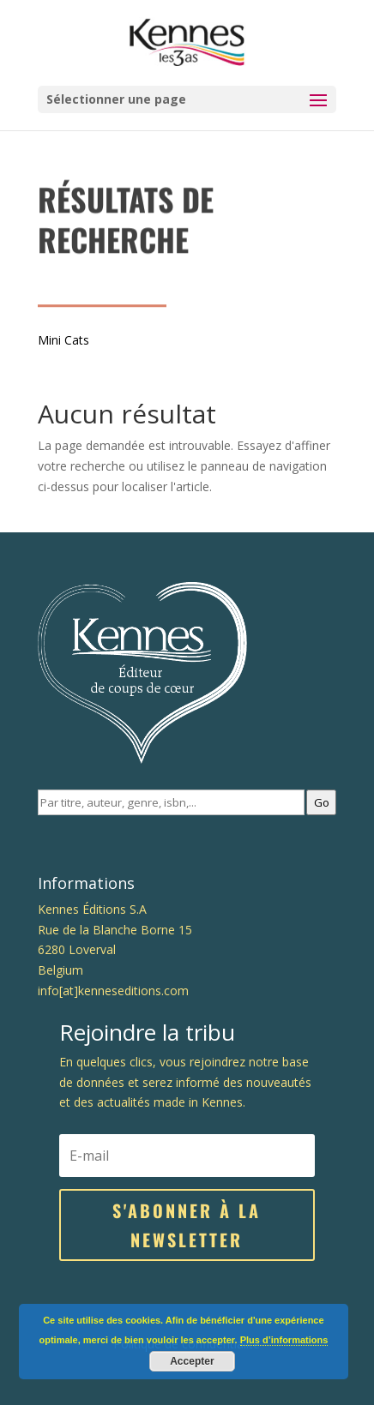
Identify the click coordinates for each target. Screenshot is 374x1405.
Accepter (192, 1361)
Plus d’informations (284, 1340)
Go (321, 802)
